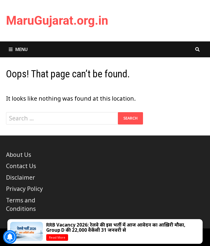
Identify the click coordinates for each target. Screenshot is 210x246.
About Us (18, 155)
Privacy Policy (24, 189)
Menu (18, 49)
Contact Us (21, 166)
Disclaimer (20, 177)
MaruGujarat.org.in (57, 20)
